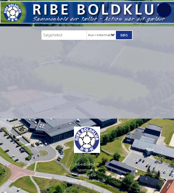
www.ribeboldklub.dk (87, 180)
